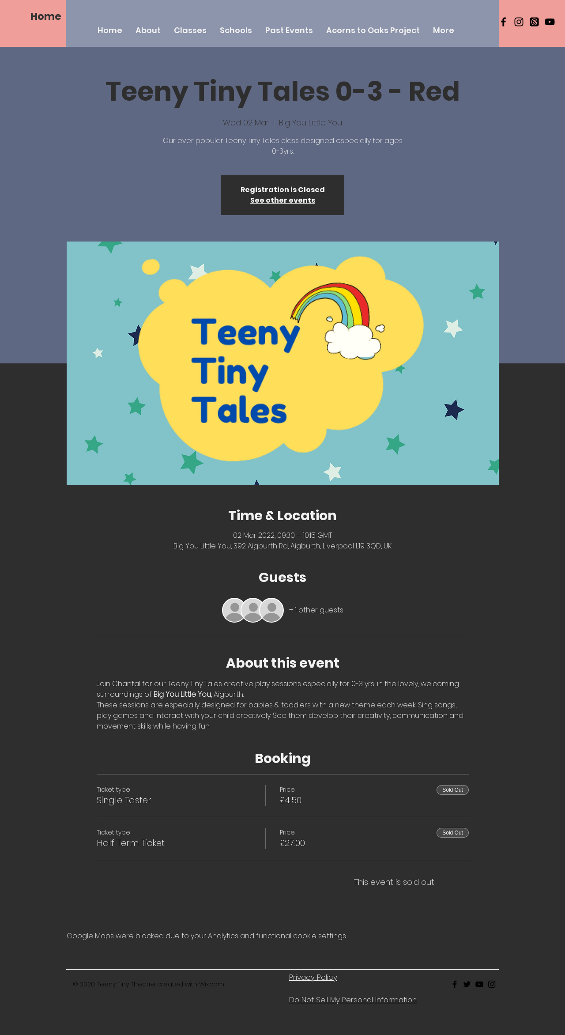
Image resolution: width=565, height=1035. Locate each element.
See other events (282, 200)
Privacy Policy (313, 977)
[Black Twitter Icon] (467, 984)
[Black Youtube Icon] (479, 984)
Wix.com (211, 984)
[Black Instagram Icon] (519, 22)
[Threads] (534, 22)
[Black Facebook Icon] (503, 22)
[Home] (45, 16)
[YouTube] (550, 22)
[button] (190, 30)
